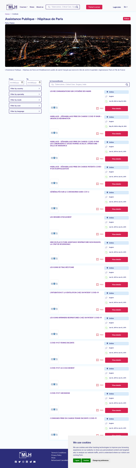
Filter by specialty (17, 94)
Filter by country (17, 88)
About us (39, 7)
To (27, 79)
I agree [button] (77, 460)
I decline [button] (86, 460)
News (32, 7)
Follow (126, 19)
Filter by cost (15, 106)
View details (116, 109)
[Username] (62, 7)
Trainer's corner (94, 7)
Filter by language (17, 111)
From (11, 79)
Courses (23, 7)
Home (7, 14)
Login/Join (117, 7)
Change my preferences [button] (100, 460)
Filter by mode (16, 100)
